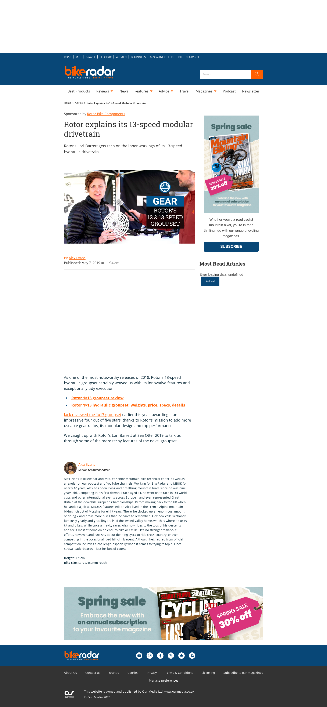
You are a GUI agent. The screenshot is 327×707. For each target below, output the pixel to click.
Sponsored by (94, 114)
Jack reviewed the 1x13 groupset (92, 414)
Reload (210, 281)
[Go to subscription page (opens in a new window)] (231, 212)
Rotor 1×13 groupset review (97, 397)
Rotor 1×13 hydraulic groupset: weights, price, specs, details (128, 405)
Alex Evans (86, 464)
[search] (257, 74)
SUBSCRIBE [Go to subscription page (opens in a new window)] (231, 246)
